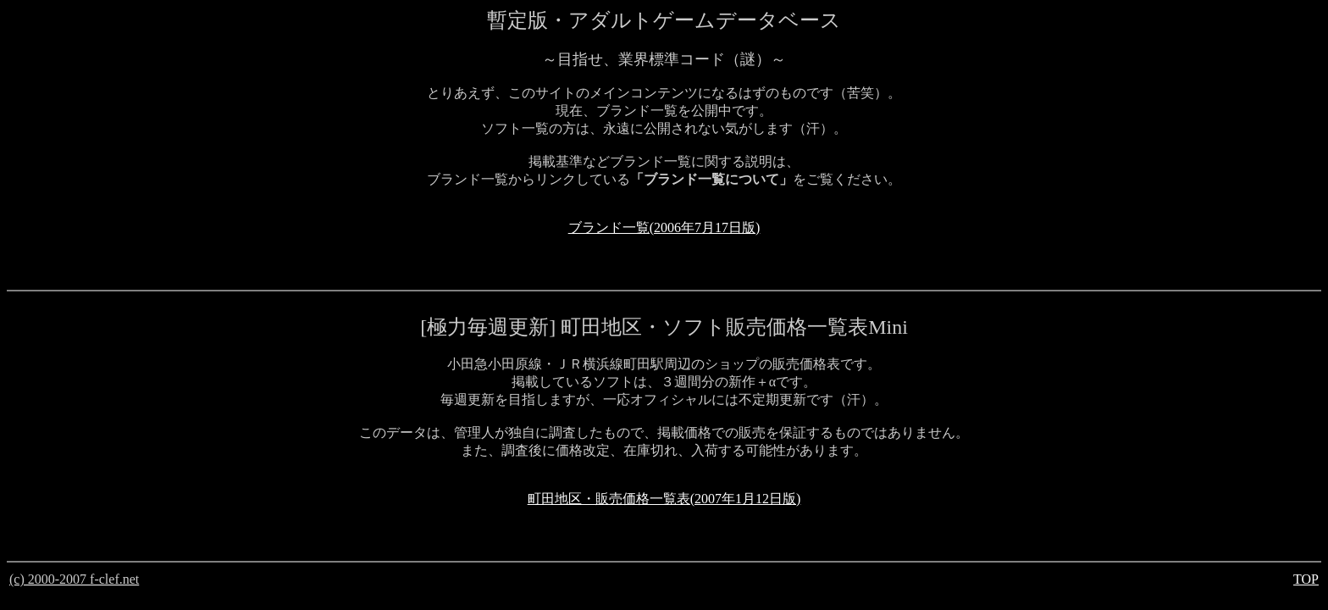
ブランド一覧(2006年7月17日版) (664, 227)
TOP (1306, 579)
